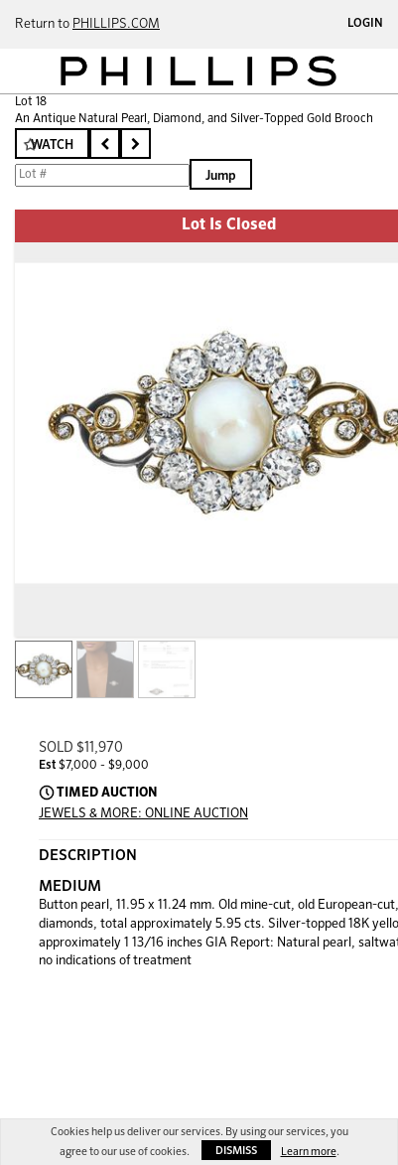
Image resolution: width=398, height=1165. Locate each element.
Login (365, 24)
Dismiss (236, 1150)
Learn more (308, 1151)
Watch (52, 145)
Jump (220, 176)
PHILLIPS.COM (116, 24)
